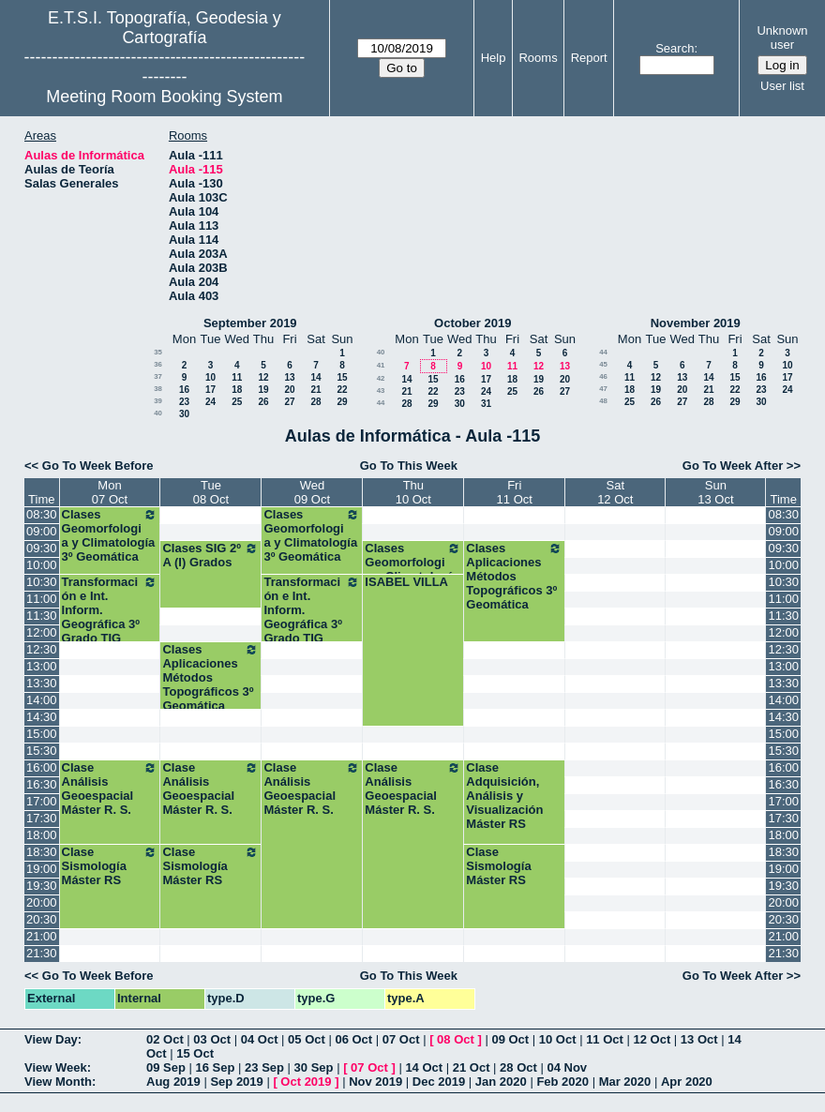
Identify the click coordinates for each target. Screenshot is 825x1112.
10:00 (41, 565)
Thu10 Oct (413, 492)
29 (342, 402)
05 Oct (306, 1039)
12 (263, 377)
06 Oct (353, 1039)
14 (315, 377)
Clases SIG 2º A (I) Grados (210, 555)
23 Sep (264, 1067)
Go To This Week (409, 465)
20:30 (41, 919)
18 (237, 389)
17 (210, 389)
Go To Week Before (98, 465)
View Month (58, 1081)
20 (289, 389)
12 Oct (652, 1039)
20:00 (41, 902)
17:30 (41, 818)
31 (486, 403)
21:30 (41, 953)
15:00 (41, 734)
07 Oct (401, 1039)
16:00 (41, 767)
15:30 (41, 751)
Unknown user (782, 37)
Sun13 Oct (715, 492)
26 (263, 402)
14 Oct (423, 1067)
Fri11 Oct (514, 492)
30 (184, 414)
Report (589, 58)
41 (381, 365)
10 (210, 377)
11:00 (41, 599)
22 (342, 389)
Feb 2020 (562, 1081)
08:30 (41, 514)
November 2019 (696, 323)
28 (315, 402)
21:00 (41, 936)
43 (381, 390)
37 (158, 376)
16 (184, 389)
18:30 (41, 852)
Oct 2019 (305, 1081)
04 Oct (259, 1039)
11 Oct (604, 1039)
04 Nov (567, 1067)
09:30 (41, 548)
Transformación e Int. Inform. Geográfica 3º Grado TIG (110, 610)
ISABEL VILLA (406, 582)
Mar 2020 (625, 1081)
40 (158, 413)
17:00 (41, 801)
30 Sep (314, 1067)
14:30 (41, 717)
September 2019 (250, 323)
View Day (51, 1039)
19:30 (41, 886)
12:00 (41, 632)
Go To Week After (732, 465)
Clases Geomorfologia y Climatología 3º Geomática (110, 535)
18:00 (41, 835)
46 (603, 376)
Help (493, 58)
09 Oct (510, 1039)
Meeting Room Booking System (164, 96)
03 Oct (212, 1039)
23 (184, 402)
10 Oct (558, 1039)
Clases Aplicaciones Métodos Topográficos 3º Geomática (514, 576)
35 (158, 352)
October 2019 (472, 323)
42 (381, 378)
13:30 (41, 683)
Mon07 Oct (110, 492)
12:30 (41, 649)
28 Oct (518, 1067)
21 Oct (471, 1067)
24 (210, 402)
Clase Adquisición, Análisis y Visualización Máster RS (504, 795)
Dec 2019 (438, 1081)
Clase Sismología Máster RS (110, 866)
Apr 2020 (686, 1081)
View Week (55, 1067)
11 (237, 377)
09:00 (41, 531)
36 (158, 364)
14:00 (41, 700)
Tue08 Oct (211, 492)
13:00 (41, 666)
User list (782, 86)
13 (289, 377)
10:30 (41, 582)
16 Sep (215, 1067)
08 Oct (455, 1039)
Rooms (537, 58)
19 (263, 389)
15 (342, 377)
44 (381, 402)
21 (315, 389)
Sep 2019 (236, 1081)
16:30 (41, 784)
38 (158, 388)
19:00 (41, 869)
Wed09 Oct (312, 492)
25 (237, 402)
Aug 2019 (173, 1081)
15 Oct (195, 1053)
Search (674, 48)
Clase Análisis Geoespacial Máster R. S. (110, 788)
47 (603, 388)
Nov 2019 (375, 1081)
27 (289, 402)
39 (158, 401)
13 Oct (699, 1039)
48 (603, 401)
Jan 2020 (501, 1081)
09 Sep (166, 1067)
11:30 (41, 616)
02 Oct (165, 1039)
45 (603, 364)
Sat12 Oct (615, 492)
